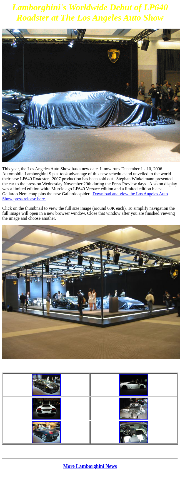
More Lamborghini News (90, 466)
